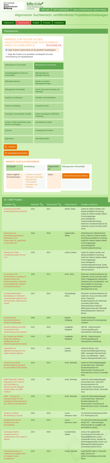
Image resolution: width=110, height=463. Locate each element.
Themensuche (23, 23)
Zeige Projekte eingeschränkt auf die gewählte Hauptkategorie (31, 50)
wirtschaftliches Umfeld (43, 122)
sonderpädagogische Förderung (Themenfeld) (16, 74)
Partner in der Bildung (12, 106)
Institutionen (59, 23)
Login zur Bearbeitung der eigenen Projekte (89, 10)
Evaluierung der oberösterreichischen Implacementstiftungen (12, 320)
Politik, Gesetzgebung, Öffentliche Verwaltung (47, 115)
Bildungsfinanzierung (12, 81)
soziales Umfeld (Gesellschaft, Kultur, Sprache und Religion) (18, 123)
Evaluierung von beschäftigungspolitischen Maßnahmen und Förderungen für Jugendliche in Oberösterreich (15, 238)
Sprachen (8, 130)
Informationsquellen (42, 138)
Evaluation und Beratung (13, 98)
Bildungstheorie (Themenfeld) (15, 65)
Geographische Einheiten (44, 130)
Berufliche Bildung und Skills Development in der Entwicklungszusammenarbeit (15, 329)
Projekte (36, 23)
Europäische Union (42, 106)
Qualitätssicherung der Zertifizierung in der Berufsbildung (12, 422)
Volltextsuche (9, 23)
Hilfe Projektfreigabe (61, 10)
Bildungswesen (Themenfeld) (45, 65)
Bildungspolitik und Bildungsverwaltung (42, 74)
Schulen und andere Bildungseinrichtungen (43, 82)
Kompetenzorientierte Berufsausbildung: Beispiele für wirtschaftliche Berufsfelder (15, 365)
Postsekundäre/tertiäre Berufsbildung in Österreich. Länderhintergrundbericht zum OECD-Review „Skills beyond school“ (15, 298)
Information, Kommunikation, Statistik (18, 114)
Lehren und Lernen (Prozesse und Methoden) (47, 90)
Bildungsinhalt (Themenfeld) (15, 89)
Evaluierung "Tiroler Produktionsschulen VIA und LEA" (14, 254)
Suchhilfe (54, 45)
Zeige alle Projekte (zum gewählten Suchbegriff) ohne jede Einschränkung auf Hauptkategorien (29, 55)
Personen (47, 23)
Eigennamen (9, 138)
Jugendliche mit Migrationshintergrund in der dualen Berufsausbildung (14, 350)
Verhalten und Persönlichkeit (45, 98)
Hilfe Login (45, 10)
